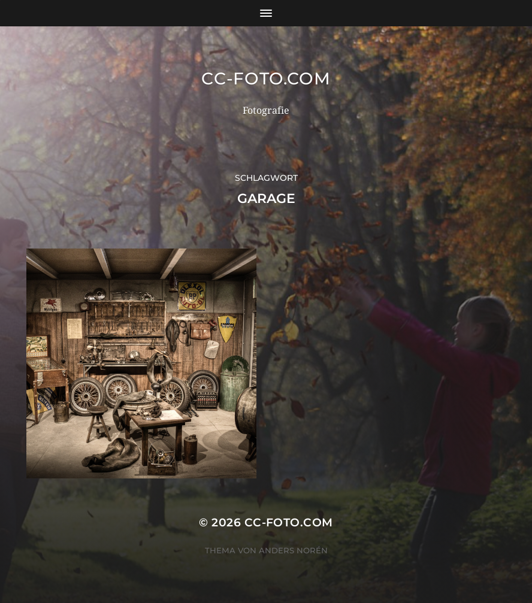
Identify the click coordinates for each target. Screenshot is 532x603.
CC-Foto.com (266, 78)
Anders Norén (293, 550)
